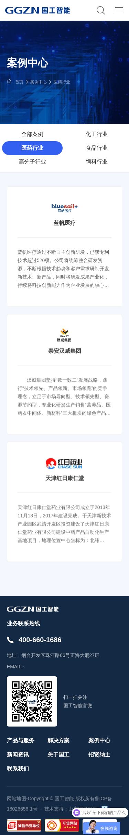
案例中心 (38, 82)
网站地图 (16, 798)
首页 (19, 82)
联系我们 (18, 769)
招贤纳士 (99, 755)
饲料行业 (97, 162)
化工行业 (97, 134)
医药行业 (62, 82)
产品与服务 (20, 740)
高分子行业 (32, 162)
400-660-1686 (40, 640)
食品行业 (97, 148)
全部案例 (32, 134)
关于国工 (58, 755)
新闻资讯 (18, 755)
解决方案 (58, 740)
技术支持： (56, 809)
